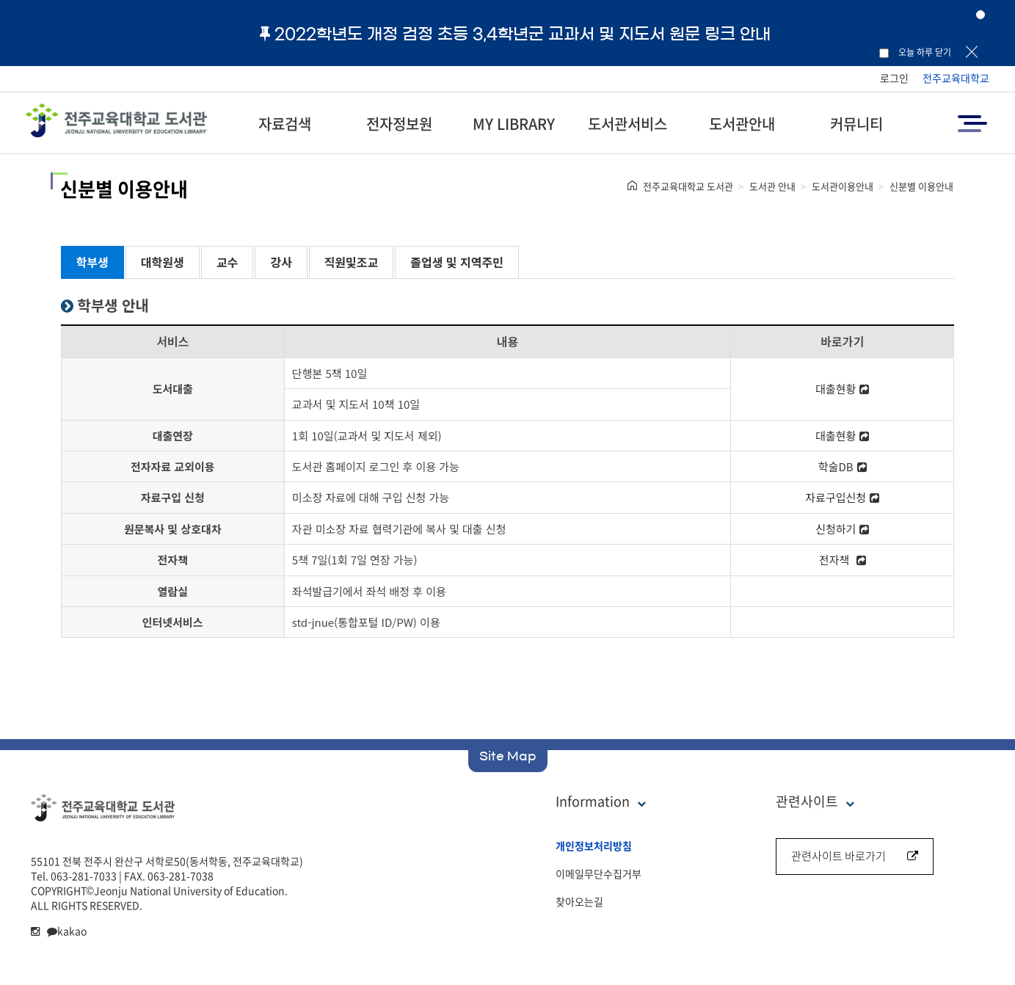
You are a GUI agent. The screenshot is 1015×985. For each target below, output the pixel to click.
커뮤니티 (856, 123)
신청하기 (842, 529)
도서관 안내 (772, 186)
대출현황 (842, 388)
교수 (227, 262)
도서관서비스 (627, 123)
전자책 (842, 559)
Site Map (507, 756)
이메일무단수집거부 (598, 873)
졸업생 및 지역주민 (456, 262)
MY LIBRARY (514, 123)
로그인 (894, 77)
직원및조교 (351, 262)
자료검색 (284, 123)
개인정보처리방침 (594, 845)
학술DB (842, 466)
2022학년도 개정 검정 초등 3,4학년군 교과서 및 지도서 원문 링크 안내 (515, 34)
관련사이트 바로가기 (854, 856)
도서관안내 (742, 123)
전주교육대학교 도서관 (688, 186)
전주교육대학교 (956, 77)
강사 (280, 262)
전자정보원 (399, 123)
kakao (67, 930)
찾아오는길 (579, 901)
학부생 (92, 262)
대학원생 (162, 262)
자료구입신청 (842, 497)
